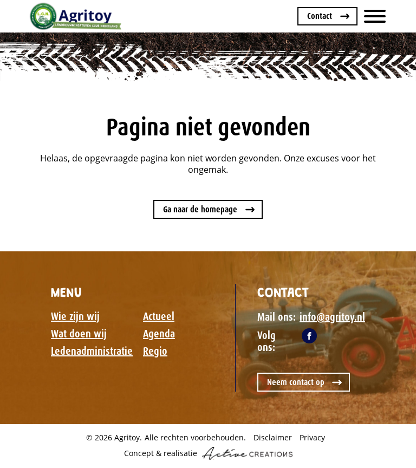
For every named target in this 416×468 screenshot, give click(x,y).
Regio (155, 351)
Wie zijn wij (75, 316)
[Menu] (375, 16)
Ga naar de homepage (200, 209)
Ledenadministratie (92, 351)
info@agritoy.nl (332, 317)
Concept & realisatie (208, 453)
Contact (319, 16)
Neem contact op (295, 382)
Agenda (159, 334)
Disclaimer (272, 437)
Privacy (312, 437)
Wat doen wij (79, 334)
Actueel (158, 316)
